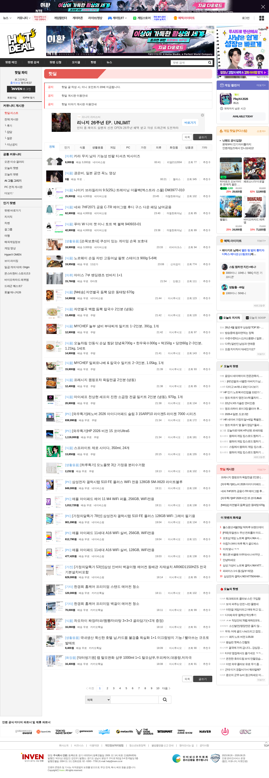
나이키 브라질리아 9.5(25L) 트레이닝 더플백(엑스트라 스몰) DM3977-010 (125, 190)
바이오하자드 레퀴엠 (16, 279)
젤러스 (177, 179)
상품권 (189, 147)
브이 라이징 (11, 260)
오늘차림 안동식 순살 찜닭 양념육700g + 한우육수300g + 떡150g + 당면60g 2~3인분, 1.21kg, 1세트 (133, 345)
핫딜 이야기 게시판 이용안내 (79, 104)
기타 (204, 147)
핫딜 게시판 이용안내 (75, 95)
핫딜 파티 (21, 72)
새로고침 (258, 305)
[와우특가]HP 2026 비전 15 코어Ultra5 (97, 431)
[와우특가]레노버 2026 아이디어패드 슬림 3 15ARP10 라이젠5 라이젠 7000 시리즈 (130, 414)
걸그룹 (8, 229)
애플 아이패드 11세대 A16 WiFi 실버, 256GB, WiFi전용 (110, 533)
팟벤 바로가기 (12, 210)
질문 (8, 138)
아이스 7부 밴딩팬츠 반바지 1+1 (94, 275)
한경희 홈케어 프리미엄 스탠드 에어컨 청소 (102, 586)
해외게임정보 (12, 242)
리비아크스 (175, 247)
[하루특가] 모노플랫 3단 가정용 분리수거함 (105, 465)
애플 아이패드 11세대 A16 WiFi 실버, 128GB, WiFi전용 (110, 550)
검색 (165, 700)
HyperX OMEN (12, 254)
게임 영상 (10, 248)
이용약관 (94, 745)
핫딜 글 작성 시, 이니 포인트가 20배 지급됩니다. (91, 87)
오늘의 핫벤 (11, 168)
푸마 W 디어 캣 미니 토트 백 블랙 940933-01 (103, 224)
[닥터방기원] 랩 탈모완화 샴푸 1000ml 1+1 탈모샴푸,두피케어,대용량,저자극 (128, 657)
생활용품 (97, 147)
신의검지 (175, 264)
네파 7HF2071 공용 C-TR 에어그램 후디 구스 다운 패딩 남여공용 (118, 207)
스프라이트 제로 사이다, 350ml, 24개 (97, 448)
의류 (158, 147)
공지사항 (204, 745)
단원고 (177, 281)
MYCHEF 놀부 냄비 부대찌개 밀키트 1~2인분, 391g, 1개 (112, 326)
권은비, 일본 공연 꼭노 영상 (90, 173)
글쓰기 (203, 137)
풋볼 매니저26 (12, 292)
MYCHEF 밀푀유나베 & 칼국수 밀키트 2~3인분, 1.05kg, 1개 (114, 363)
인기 (67, 147)
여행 (7, 235)
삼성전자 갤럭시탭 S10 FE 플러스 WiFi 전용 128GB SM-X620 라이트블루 (124, 482)
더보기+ (261, 85)
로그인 (245, 18)
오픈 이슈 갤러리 (14, 161)
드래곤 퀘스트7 (13, 286)
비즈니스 (78, 745)
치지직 (8, 216)
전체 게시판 (11, 119)
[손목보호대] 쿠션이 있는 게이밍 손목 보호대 (106, 241)
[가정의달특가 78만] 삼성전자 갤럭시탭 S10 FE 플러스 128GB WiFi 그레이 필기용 (130, 516)
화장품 (174, 147)
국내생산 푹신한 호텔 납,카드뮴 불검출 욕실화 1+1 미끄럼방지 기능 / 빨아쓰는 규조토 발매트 (137, 640)
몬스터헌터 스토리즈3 (17, 273)
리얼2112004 (174, 162)
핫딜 (52, 73)
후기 (8, 125)
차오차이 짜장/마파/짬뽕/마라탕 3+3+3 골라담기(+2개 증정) (114, 620)
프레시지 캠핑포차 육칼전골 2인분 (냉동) (100, 380)
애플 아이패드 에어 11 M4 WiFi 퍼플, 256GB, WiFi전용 (109, 499)
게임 (113, 147)
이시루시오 (174, 298)
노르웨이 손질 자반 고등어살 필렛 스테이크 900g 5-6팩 (111, 258)
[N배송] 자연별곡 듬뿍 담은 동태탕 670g (99, 292)
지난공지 (10, 144)
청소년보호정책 (137, 745)
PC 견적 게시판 (13, 187)
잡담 (8, 132)
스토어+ (261, 131)
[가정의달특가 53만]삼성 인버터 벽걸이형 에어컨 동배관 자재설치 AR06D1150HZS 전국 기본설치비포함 (135, 569)
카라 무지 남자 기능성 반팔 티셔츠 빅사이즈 (102, 156)
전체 (52, 146)
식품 (82, 147)
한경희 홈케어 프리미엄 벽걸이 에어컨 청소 (102, 603)
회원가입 (12, 98)
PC (128, 147)
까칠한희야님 (173, 196)
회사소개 (63, 745)
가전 (143, 147)
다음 (165, 688)
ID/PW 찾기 (29, 98)
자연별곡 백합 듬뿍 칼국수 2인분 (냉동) (99, 309)
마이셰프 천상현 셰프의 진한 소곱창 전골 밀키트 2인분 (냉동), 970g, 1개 (124, 397)
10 (157, 688)
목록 (187, 137)
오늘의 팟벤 (11, 174)
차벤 (7, 223)
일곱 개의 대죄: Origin (16, 267)
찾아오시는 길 (186, 745)
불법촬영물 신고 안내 (162, 745)
